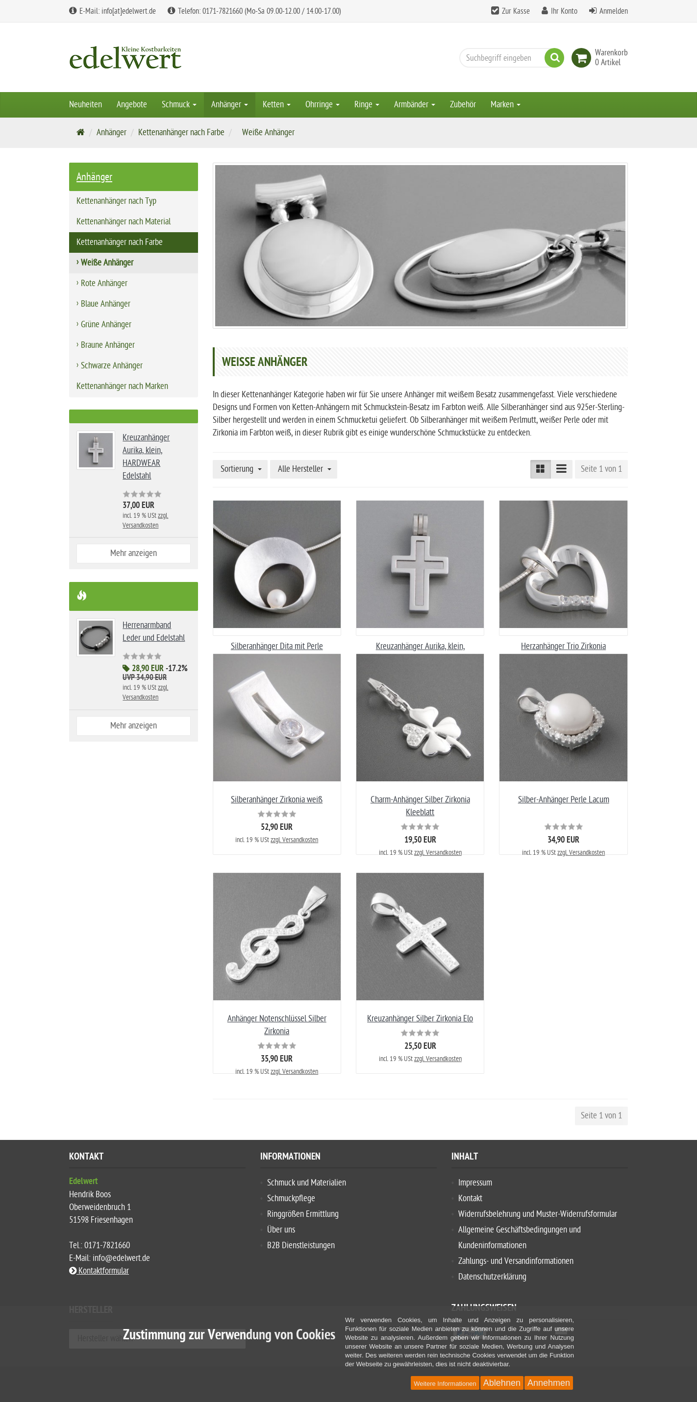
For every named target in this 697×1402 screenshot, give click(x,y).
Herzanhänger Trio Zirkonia (563, 646)
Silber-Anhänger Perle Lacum (563, 800)
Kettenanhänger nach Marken (122, 386)
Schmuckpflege (291, 1198)
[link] (583, 58)
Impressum (475, 1183)
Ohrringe (322, 104)
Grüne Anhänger (106, 324)
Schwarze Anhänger (112, 366)
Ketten (277, 104)
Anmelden (613, 11)
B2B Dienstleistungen (301, 1245)
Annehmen (548, 1383)
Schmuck (179, 104)
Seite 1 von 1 (601, 469)
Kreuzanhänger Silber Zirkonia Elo (420, 1019)
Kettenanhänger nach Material (123, 222)
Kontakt (470, 1198)
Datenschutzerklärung (492, 1277)
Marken (506, 104)
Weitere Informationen (445, 1383)
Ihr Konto (564, 11)
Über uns (281, 1230)
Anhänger (229, 104)
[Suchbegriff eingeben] (509, 58)
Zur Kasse (516, 11)
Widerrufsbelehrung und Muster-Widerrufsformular (537, 1214)
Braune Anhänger (108, 345)
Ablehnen (502, 1383)
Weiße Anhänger (107, 263)
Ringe (366, 104)
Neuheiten (85, 104)
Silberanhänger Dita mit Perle (277, 646)
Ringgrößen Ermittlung (303, 1214)
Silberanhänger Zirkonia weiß (277, 800)
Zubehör (463, 104)
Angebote (132, 104)
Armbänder (414, 104)
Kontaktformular (99, 1271)
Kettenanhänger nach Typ (116, 201)
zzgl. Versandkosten (294, 840)
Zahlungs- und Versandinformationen (515, 1261)
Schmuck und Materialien (306, 1183)
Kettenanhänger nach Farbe (181, 132)
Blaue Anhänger (105, 304)
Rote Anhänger (104, 283)
